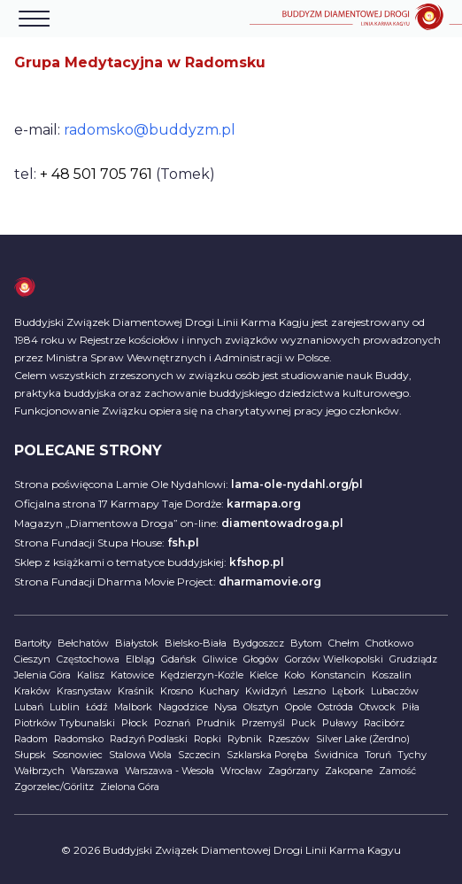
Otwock (377, 707)
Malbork (133, 707)
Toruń (378, 754)
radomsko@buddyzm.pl (149, 129)
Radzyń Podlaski (149, 739)
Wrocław (241, 770)
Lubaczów (395, 691)
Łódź (97, 707)
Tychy (412, 754)
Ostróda (335, 707)
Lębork (348, 691)
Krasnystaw (84, 691)
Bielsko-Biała (196, 643)
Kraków (32, 691)
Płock (134, 723)
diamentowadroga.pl (282, 523)
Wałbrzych (39, 770)
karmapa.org (264, 503)
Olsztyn (261, 707)
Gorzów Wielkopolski (334, 659)
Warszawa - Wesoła (169, 770)
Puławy (340, 723)
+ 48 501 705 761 (96, 174)
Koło (294, 675)
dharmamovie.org (270, 581)
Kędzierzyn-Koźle (201, 675)
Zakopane (349, 770)
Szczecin (199, 754)
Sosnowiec (77, 754)
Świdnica (336, 754)
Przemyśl (263, 723)
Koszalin (392, 675)
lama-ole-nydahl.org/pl (297, 484)
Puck (303, 723)
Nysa (225, 707)
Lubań (28, 707)
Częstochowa (88, 659)
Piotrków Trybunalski (64, 723)
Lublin (65, 707)
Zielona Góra (129, 786)
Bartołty (32, 643)
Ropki (207, 739)
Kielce (264, 675)
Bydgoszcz (258, 643)
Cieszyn (32, 659)
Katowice (132, 675)
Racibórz (384, 723)
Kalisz (90, 675)
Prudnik (215, 723)
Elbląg (140, 659)
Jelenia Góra (42, 675)
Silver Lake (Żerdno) (363, 739)
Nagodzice (183, 707)
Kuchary (219, 691)
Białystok (136, 643)
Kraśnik (136, 691)
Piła (411, 707)
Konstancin (338, 675)
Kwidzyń (266, 691)
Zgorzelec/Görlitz (54, 786)
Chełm (343, 643)
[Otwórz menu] (34, 19)
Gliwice (220, 659)
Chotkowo (389, 643)
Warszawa (95, 770)
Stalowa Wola (140, 754)
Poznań (172, 723)
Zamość (397, 770)
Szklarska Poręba (267, 754)
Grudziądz (413, 659)
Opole (298, 707)
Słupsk (30, 754)
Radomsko (79, 739)
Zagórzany (293, 770)
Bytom (306, 643)
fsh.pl (183, 542)
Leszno (309, 691)
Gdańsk (178, 659)
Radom (31, 739)
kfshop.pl (256, 562)
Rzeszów (289, 739)
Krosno (176, 691)
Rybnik (244, 739)
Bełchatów (83, 643)
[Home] (356, 19)
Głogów (261, 659)
